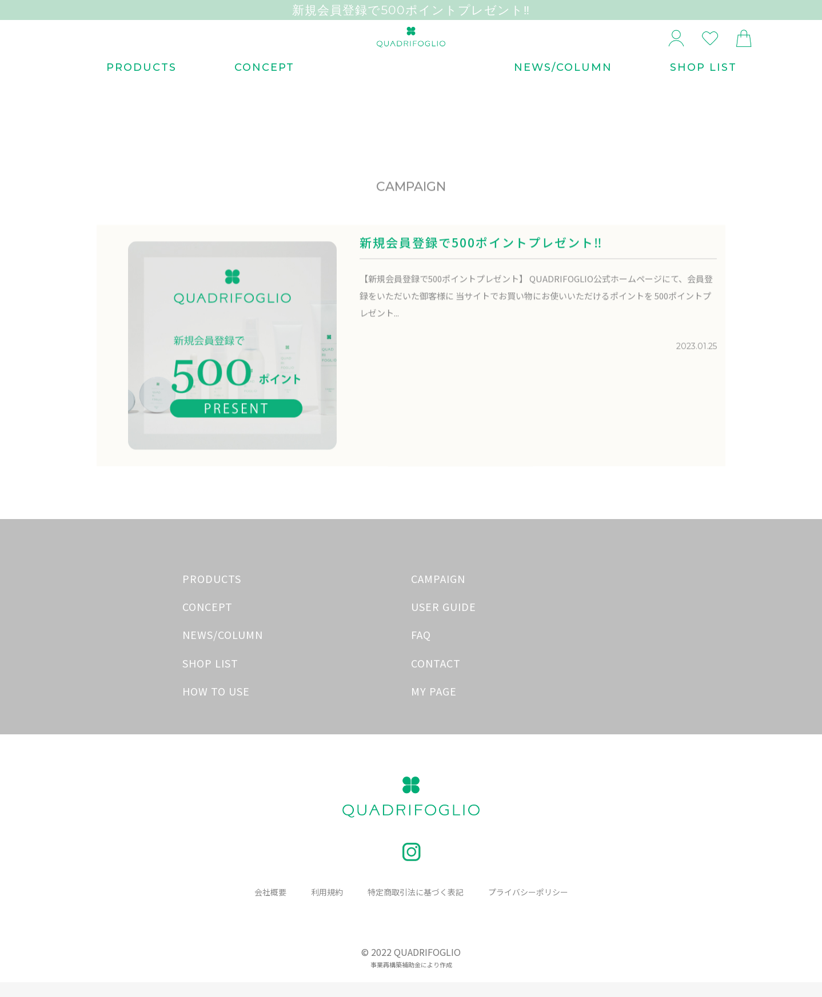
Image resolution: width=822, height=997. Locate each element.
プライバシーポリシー (534, 906)
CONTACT (436, 677)
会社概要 (263, 906)
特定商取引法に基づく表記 (415, 906)
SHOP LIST (703, 90)
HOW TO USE (216, 705)
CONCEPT (264, 90)
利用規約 (322, 906)
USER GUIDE (443, 620)
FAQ (421, 649)
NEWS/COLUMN (563, 90)
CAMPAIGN (438, 592)
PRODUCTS (141, 90)
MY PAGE (434, 705)
